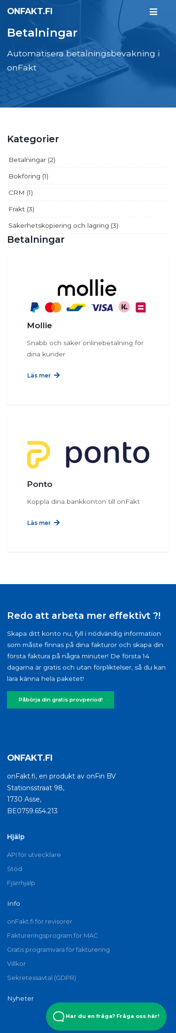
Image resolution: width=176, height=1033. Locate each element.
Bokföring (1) (28, 176)
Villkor (16, 963)
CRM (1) (20, 192)
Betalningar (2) (31, 159)
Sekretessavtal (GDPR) (41, 977)
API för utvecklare (34, 854)
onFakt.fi (30, 11)
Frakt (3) (21, 209)
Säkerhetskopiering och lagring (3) (63, 225)
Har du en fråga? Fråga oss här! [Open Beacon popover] (106, 1016)
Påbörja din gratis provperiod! (61, 699)
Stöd (14, 868)
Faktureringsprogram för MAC (52, 935)
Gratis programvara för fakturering (58, 949)
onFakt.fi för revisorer (39, 921)
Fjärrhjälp (21, 883)
